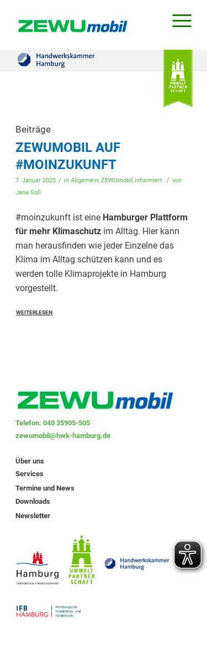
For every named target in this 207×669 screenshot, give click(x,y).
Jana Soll (28, 192)
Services (29, 474)
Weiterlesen (34, 312)
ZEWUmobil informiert (131, 180)
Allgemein (84, 180)
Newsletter (32, 516)
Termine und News (45, 488)
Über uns (29, 461)
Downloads (32, 501)
